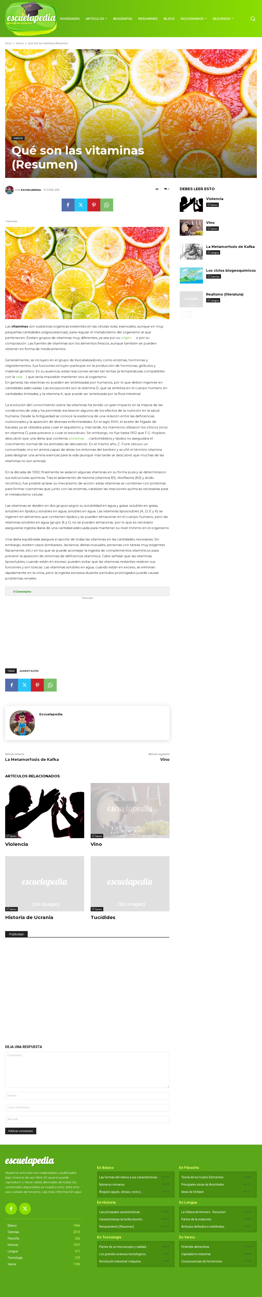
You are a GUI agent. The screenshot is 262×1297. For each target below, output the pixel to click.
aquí (78, 1192)
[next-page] (189, 314)
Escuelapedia (31, 189)
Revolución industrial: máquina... (120, 1261)
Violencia (16, 844)
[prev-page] (182, 314)
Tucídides (103, 917)
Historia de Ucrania (29, 917)
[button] (253, 18)
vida (19, 377)
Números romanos (112, 1184)
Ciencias (215, 276)
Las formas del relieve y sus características (128, 1177)
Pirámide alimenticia (195, 1246)
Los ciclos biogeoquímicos (231, 271)
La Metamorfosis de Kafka (32, 759)
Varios (20, 43)
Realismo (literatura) (225, 294)
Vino (164, 759)
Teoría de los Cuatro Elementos (202, 1177)
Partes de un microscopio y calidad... (123, 1246)
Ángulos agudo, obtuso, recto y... (121, 1192)
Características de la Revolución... (121, 1219)
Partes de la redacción (196, 1219)
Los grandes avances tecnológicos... (123, 1254)
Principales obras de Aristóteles (202, 1184)
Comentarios (22, 591)
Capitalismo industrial (195, 1254)
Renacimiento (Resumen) (116, 1226)
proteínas (76, 438)
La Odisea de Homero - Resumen (203, 1212)
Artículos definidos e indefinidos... (203, 1226)
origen (126, 338)
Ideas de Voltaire (192, 1192)
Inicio (8, 43)
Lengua (215, 252)
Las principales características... (120, 1212)
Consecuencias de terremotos (201, 1261)
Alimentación (29, 670)
